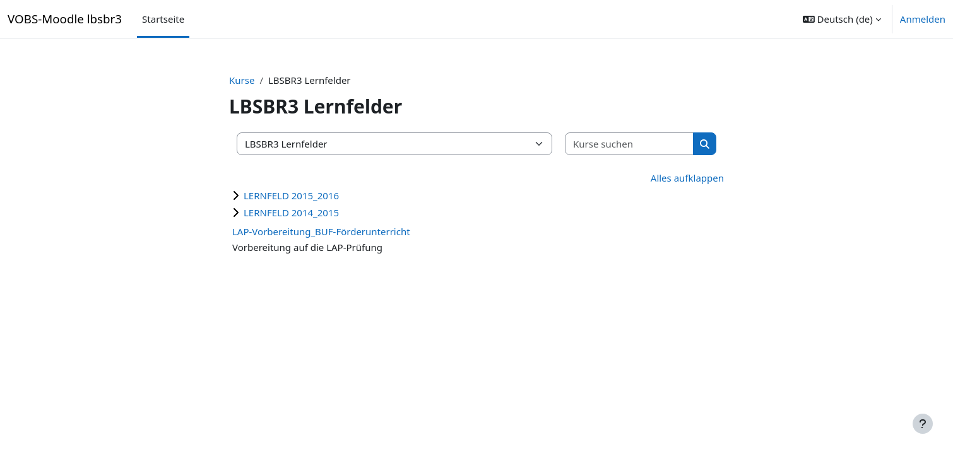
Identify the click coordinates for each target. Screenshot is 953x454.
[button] (842, 19)
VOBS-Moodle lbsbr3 (65, 18)
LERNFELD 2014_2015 (291, 212)
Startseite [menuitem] (163, 19)
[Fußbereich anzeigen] (923, 424)
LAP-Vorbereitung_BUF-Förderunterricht (321, 231)
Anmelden (922, 19)
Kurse (241, 80)
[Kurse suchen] (629, 144)
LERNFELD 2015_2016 (291, 195)
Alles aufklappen (687, 178)
